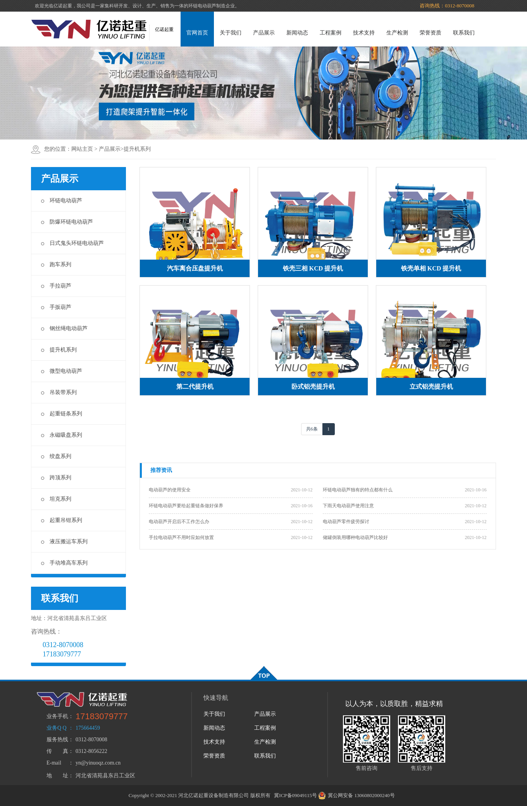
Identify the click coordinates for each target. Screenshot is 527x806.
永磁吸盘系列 (61, 435)
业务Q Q (56, 728)
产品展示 (264, 33)
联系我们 (464, 33)
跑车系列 (56, 264)
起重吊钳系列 (61, 520)
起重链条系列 (61, 414)
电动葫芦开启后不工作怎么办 (179, 521)
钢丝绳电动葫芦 (64, 328)
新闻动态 (297, 33)
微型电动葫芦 (61, 371)
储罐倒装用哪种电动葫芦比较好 (355, 537)
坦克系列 (56, 499)
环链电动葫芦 (61, 200)
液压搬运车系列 (64, 541)
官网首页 (197, 33)
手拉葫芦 (56, 286)
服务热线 (57, 739)
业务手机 (57, 716)
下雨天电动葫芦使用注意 (348, 505)
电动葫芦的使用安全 (170, 490)
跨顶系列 (56, 477)
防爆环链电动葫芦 (67, 222)
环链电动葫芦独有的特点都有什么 (358, 490)
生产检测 (397, 33)
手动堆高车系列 (64, 563)
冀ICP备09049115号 (295, 795)
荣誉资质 (430, 33)
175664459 (88, 728)
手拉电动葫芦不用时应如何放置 (181, 537)
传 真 (57, 751)
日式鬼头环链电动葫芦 (72, 243)
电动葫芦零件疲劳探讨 (346, 521)
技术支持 (364, 33)
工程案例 (330, 33)
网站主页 (82, 149)
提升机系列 (137, 149)
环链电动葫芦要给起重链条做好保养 (186, 505)
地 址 (57, 775)
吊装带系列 (59, 392)
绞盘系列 (56, 456)
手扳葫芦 (56, 307)
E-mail (53, 763)
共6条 (312, 429)
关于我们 (230, 33)
